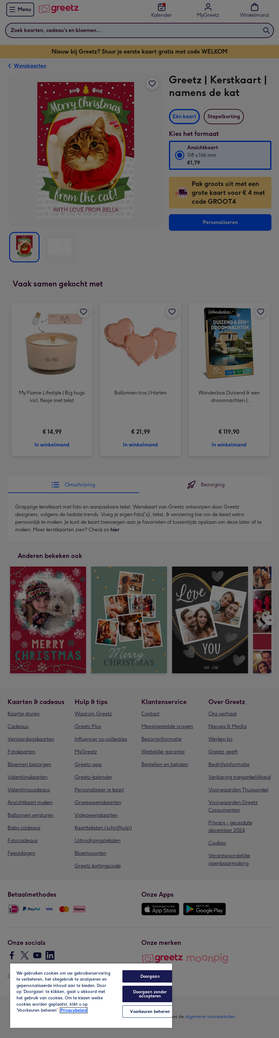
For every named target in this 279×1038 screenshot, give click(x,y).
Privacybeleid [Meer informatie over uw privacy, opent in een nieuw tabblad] (73, 1010)
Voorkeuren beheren (150, 1011)
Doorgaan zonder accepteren (150, 994)
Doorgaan (150, 976)
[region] (91, 995)
